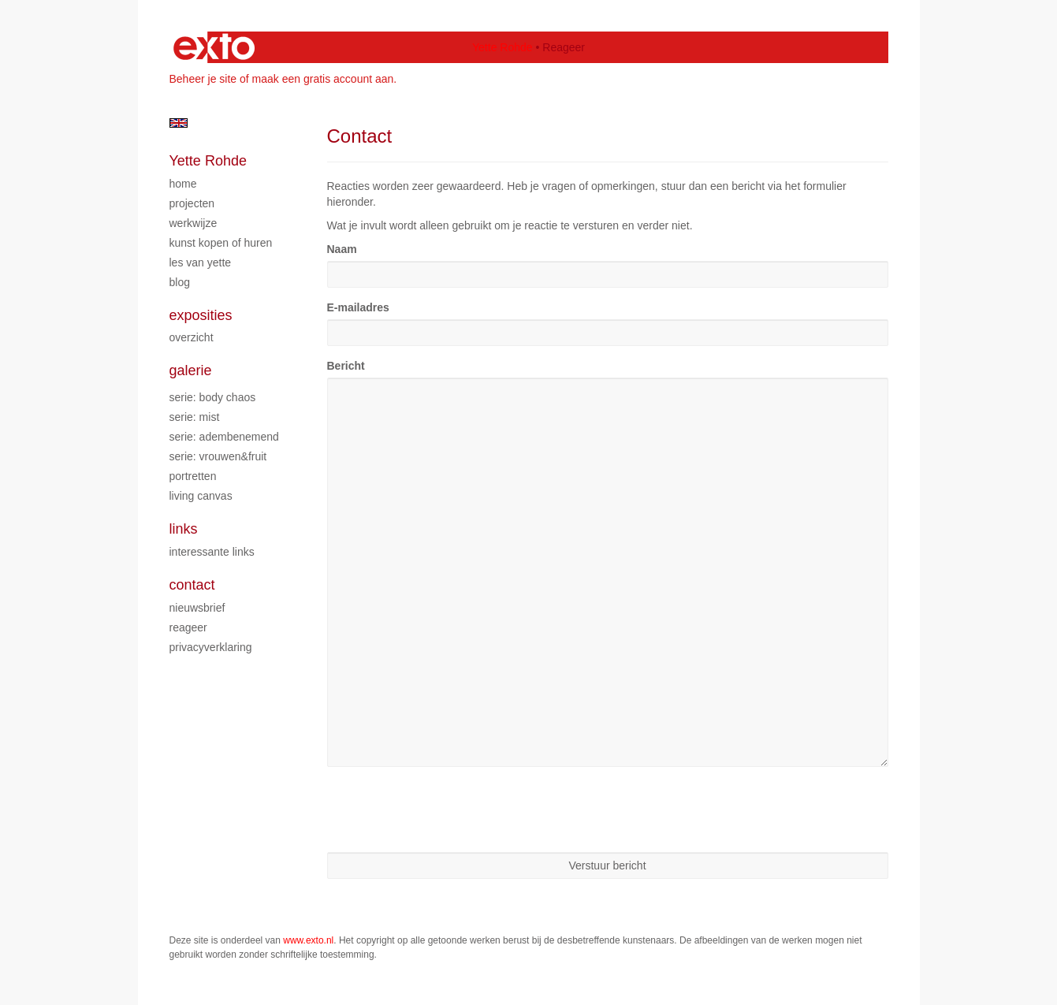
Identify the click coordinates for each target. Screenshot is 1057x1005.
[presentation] (447, 809)
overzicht (191, 337)
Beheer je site (203, 79)
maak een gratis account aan (323, 79)
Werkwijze (193, 223)
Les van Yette (200, 262)
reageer (188, 627)
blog (179, 282)
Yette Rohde (502, 47)
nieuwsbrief (197, 607)
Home (183, 183)
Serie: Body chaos (212, 397)
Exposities (201, 315)
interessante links (212, 551)
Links (183, 529)
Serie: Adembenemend (224, 436)
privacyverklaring (210, 647)
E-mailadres (358, 307)
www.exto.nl (308, 940)
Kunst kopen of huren (221, 242)
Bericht (346, 365)
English (178, 123)
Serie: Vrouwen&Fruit (218, 456)
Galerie (190, 370)
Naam (342, 249)
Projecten (192, 203)
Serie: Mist (194, 417)
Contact (192, 585)
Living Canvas (201, 495)
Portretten (193, 476)
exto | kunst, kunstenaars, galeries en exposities (214, 47)
